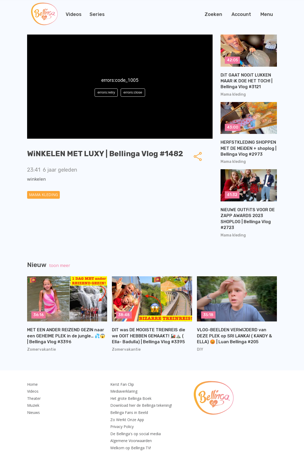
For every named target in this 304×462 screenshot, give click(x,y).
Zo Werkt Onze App (127, 419)
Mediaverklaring (123, 391)
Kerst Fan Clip (122, 384)
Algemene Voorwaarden (131, 440)
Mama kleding (43, 194)
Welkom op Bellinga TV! (130, 447)
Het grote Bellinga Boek (130, 398)
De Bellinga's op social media (135, 433)
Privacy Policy (122, 426)
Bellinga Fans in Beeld (129, 412)
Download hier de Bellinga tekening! (141, 405)
